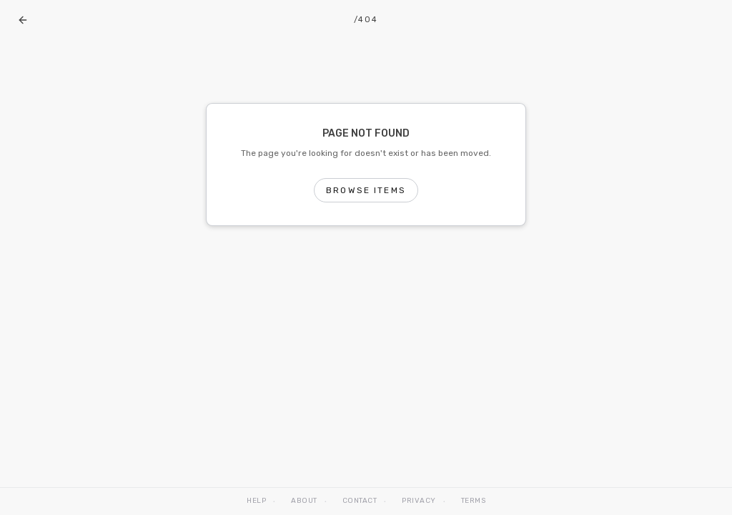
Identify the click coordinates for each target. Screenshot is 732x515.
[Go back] (22, 20)
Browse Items (366, 190)
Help (256, 500)
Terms (473, 500)
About (304, 500)
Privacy (419, 500)
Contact (359, 500)
